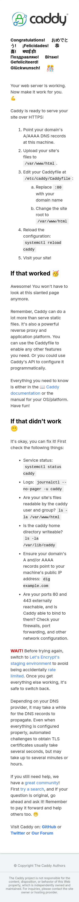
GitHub (49, 820)
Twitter (18, 826)
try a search (32, 782)
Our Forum (42, 826)
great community (42, 776)
